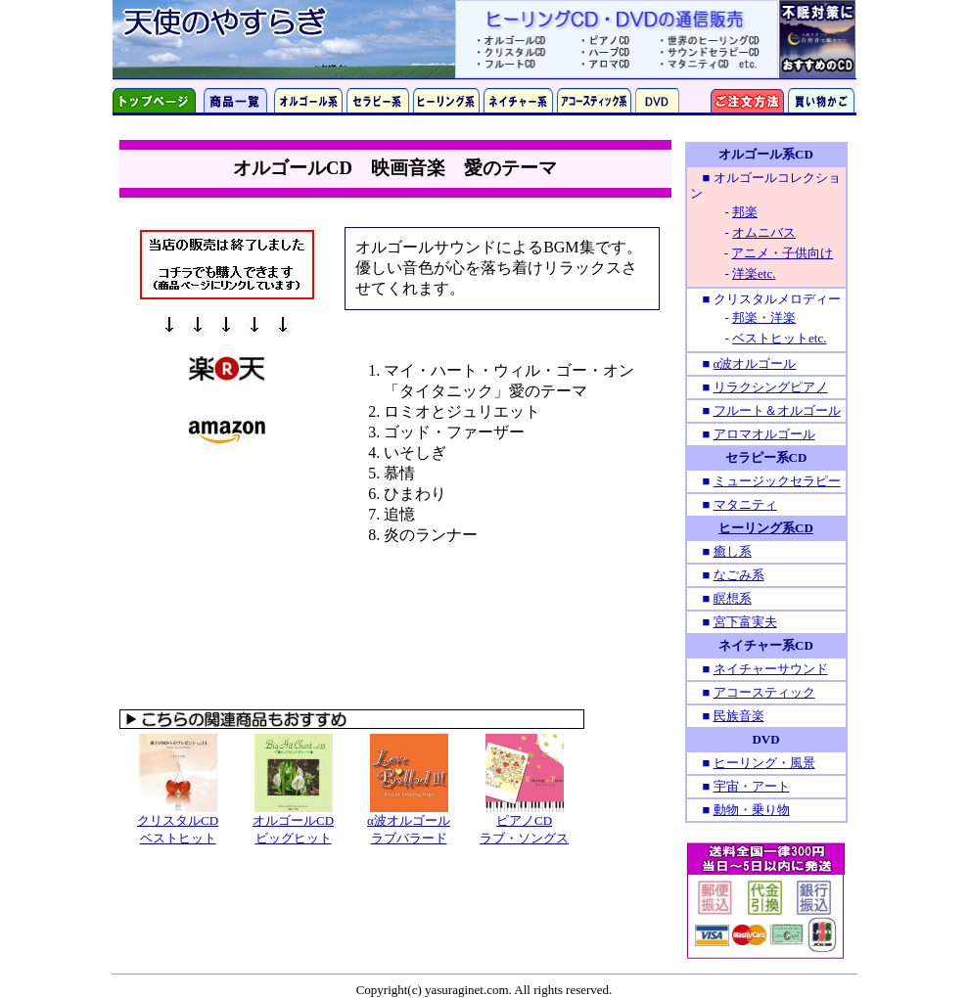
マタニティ (745, 504)
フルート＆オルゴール (777, 410)
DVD (765, 739)
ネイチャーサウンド (771, 668)
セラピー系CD (766, 457)
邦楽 (745, 211)
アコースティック (764, 692)
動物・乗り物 (752, 809)
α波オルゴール (755, 363)
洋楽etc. (753, 273)
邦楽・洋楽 (764, 317)
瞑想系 (733, 598)
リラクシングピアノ (771, 387)
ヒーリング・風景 (764, 762)
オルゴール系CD (765, 154)
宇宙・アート (752, 786)
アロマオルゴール (764, 434)
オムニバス (764, 232)
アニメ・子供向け (782, 253)
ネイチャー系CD (765, 645)
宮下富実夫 (745, 621)
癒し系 (733, 551)
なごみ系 (739, 574)
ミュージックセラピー (777, 481)
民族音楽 (739, 715)
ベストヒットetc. (779, 338)
